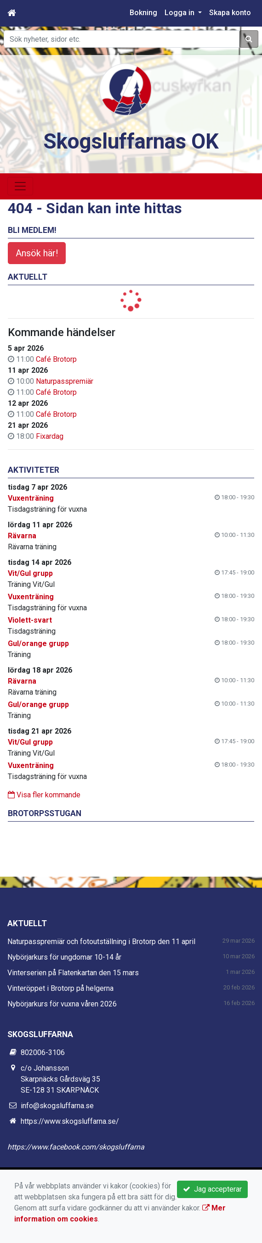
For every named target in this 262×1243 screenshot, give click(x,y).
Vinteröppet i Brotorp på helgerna (60, 988)
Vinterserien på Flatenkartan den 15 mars (73, 972)
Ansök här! (37, 253)
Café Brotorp (56, 359)
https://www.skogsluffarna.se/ (70, 1121)
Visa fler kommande (44, 794)
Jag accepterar (212, 1189)
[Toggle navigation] (20, 186)
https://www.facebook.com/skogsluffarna (75, 1147)
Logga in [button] (180, 12)
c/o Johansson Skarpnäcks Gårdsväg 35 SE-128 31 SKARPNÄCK (60, 1079)
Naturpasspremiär (64, 381)
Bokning (143, 12)
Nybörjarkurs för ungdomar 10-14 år (64, 957)
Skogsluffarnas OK (131, 141)
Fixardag (49, 436)
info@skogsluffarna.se (57, 1105)
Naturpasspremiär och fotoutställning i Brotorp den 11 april (101, 941)
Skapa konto (230, 12)
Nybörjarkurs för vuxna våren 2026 (62, 1004)
